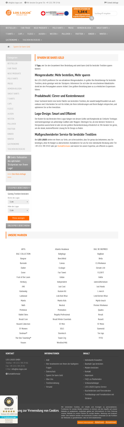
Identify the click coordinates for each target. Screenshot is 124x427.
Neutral (62, 305)
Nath (23, 305)
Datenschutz (51, 371)
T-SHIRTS (10, 34)
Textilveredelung (52, 383)
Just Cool (62, 286)
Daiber (23, 268)
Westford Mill (62, 342)
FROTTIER (80, 34)
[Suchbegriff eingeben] (105, 13)
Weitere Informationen (85, 422)
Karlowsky (23, 291)
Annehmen (111, 422)
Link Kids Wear (62, 296)
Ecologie (62, 268)
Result (100, 314)
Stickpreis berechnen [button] (18, 188)
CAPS (21, 34)
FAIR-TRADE (25, 28)
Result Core (23, 319)
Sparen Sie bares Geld (54, 375)
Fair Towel (62, 272)
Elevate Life (100, 268)
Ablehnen (99, 422)
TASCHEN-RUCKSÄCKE (32, 40)
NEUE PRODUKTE (41, 28)
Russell (100, 319)
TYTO (101, 338)
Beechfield (62, 258)
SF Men (62, 324)
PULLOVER (67, 34)
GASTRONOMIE (12, 40)
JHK (23, 286)
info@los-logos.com (19, 369)
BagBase (100, 254)
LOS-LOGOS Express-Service (96, 387)
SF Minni (100, 324)
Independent (62, 282)
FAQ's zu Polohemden (93, 379)
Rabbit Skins (23, 314)
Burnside (23, 263)
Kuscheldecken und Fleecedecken (98, 390)
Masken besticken (91, 367)
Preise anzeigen (18, 218)
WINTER (103, 34)
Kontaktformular (64, 146)
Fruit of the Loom (23, 277)
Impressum (89, 375)
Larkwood (23, 296)
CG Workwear (101, 263)
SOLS (62, 328)
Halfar (100, 277)
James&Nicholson (100, 282)
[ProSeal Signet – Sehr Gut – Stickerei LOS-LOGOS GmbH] (9, 406)
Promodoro (62, 310)
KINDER (92, 34)
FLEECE (31, 34)
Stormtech (62, 333)
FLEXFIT (101, 272)
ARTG (23, 249)
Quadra (100, 310)
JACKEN (42, 34)
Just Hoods (101, 286)
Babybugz (62, 254)
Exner (23, 272)
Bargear (23, 258)
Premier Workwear (101, 305)
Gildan (62, 277)
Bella (101, 258)
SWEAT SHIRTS (103, 28)
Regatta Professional (62, 314)
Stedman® (23, 333)
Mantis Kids (62, 300)
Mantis (23, 300)
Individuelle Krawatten (93, 360)
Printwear (23, 310)
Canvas (62, 263)
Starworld (100, 328)
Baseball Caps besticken (94, 364)
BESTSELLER (11, 28)
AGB (47, 360)
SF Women (23, 328)
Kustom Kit (62, 291)
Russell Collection (23, 324)
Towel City (62, 338)
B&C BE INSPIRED (101, 249)
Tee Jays (101, 333)
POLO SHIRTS (59, 28)
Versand (49, 387)
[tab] (18, 188)
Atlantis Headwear (62, 249)
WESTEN (54, 34)
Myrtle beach (101, 300)
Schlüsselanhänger (92, 383)
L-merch (101, 291)
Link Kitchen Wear (101, 296)
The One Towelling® (23, 338)
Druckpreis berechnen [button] (18, 225)
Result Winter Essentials (62, 319)
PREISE (71, 28)
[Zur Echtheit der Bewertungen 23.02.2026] (9, 420)
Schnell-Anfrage (112, 3)
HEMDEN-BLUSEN (85, 28)
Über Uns (49, 379)
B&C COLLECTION (23, 254)
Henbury (23, 282)
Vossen (23, 342)
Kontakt (88, 371)
